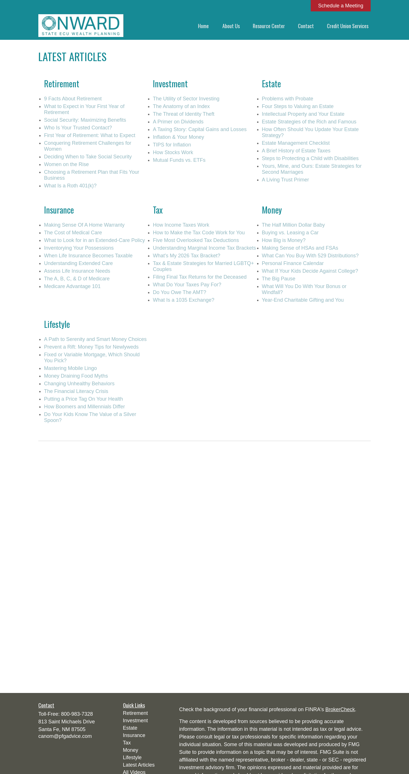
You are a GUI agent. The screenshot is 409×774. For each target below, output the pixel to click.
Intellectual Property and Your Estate (303, 114)
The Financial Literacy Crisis (76, 391)
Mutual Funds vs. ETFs (179, 160)
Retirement (135, 713)
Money (130, 750)
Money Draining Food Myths (76, 376)
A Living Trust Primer (285, 180)
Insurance (134, 735)
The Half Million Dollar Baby (293, 225)
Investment (135, 720)
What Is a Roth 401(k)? (70, 186)
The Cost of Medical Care (73, 232)
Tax (127, 743)
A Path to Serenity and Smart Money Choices (95, 339)
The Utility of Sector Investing (186, 99)
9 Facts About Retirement (73, 99)
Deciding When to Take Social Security (88, 157)
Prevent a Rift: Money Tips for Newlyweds (91, 347)
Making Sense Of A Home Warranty (84, 225)
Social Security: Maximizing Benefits (85, 120)
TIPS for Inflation (172, 145)
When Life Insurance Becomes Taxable (88, 255)
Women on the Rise (66, 164)
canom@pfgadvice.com (65, 736)
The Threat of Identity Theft (183, 114)
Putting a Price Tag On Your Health (83, 399)
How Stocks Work (173, 152)
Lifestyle (132, 757)
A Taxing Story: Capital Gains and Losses (200, 129)
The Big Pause (278, 279)
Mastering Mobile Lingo (70, 368)
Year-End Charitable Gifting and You (303, 300)
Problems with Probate (287, 99)
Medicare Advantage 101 (72, 286)
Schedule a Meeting (340, 6)
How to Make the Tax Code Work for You (199, 232)
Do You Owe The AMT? (179, 292)
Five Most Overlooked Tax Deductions (196, 240)
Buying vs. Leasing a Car (290, 232)
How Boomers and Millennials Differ (84, 406)
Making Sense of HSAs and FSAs (300, 248)
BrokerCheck (340, 709)
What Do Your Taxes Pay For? (187, 284)
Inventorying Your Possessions (79, 248)
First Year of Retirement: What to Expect (89, 135)
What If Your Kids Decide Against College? (310, 271)
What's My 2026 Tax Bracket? (186, 255)
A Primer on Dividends (178, 122)
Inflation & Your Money (178, 137)
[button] (203, 25)
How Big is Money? (284, 240)
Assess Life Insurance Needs (77, 271)
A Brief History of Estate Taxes (296, 151)
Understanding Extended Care (78, 263)
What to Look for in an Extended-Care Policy (94, 240)
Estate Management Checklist (296, 143)
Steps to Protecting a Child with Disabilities (310, 158)
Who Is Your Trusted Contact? (78, 128)
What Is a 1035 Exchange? (183, 300)
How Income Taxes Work (181, 225)
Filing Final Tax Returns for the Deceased (200, 277)
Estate (130, 728)
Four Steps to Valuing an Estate (298, 106)
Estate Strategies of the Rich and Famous (309, 122)
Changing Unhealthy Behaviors (79, 383)
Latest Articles (139, 765)
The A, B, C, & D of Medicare (77, 279)
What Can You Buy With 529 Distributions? (310, 255)
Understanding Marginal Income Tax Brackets (204, 248)
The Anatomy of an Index (181, 106)
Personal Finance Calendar (293, 263)
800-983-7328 (77, 714)
